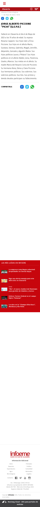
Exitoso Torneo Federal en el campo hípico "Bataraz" (22, 297)
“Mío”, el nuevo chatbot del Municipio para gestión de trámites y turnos (23, 290)
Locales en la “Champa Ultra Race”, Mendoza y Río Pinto (22, 306)
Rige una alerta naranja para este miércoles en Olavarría (21, 279)
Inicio (11, 464)
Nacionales (29, 471)
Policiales (29, 464)
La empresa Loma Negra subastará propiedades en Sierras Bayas (22, 270)
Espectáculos (11, 469)
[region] (20, 109)
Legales (28, 474)
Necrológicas (11, 474)
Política (29, 466)
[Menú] (4, 3)
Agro (11, 471)
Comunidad (29, 469)
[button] (2, 19)
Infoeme (4, 12)
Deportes (11, 466)
